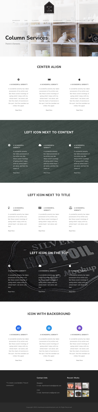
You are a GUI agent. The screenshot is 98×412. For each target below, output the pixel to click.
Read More (18, 110)
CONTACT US (80, 20)
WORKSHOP (57, 20)
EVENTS (46, 20)
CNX (26, 20)
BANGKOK (16, 20)
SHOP (69, 20)
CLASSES (35, 20)
